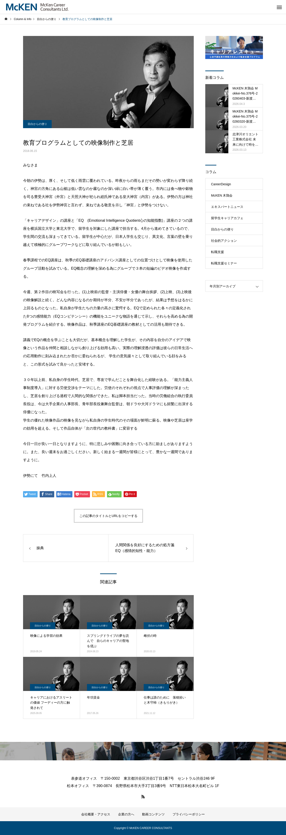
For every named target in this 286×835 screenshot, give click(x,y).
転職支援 (217, 252)
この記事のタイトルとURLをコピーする (108, 516)
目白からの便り (37, 124)
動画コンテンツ (153, 814)
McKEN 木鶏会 (221, 195)
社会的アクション (224, 240)
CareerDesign (221, 184)
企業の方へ (126, 814)
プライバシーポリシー (189, 814)
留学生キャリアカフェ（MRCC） (227, 220)
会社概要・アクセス (95, 814)
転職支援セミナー (224, 263)
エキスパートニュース (227, 207)
